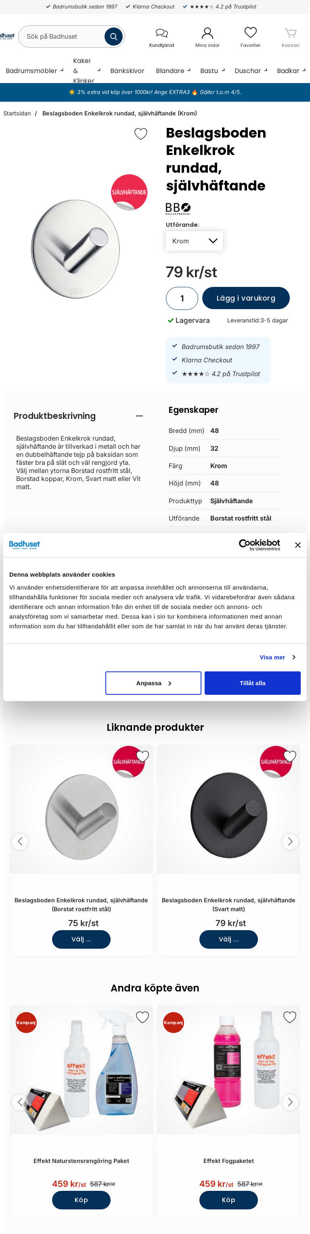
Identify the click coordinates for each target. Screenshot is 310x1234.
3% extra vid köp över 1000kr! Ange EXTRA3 (134, 92)
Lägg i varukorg (238, 301)
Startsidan (17, 113)
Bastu (209, 70)
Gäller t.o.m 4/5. (219, 92)
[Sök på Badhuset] (71, 36)
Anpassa (154, 682)
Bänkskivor (127, 70)
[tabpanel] (79, 450)
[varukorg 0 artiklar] (290, 36)
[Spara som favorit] (142, 757)
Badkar (288, 70)
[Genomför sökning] (114, 36)
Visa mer (272, 657)
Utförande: (182, 225)
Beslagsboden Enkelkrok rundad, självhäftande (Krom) (119, 113)
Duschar (248, 70)
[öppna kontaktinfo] (162, 36)
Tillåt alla (253, 682)
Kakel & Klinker (83, 71)
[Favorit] (141, 134)
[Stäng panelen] (298, 545)
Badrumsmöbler (31, 70)
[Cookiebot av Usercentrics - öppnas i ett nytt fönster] (244, 545)
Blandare (170, 70)
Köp (81, 1200)
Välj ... (81, 939)
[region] (79, 416)
